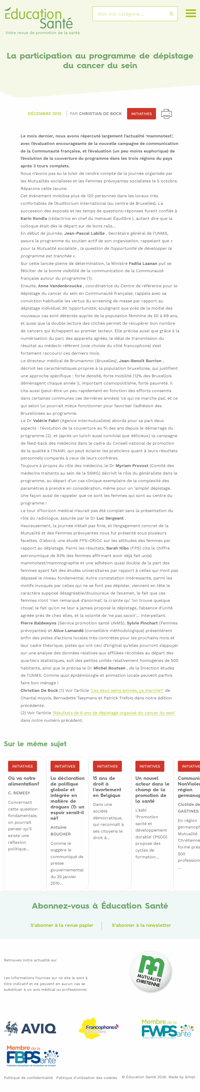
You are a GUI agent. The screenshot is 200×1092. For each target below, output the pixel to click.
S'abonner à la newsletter (141, 925)
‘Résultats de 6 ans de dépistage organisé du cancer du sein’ (113, 713)
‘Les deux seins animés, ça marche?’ (127, 690)
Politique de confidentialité (28, 1078)
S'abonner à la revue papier (61, 925)
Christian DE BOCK (100, 113)
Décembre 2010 (44, 113)
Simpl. (190, 1077)
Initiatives (141, 114)
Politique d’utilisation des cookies (86, 1078)
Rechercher (176, 13)
